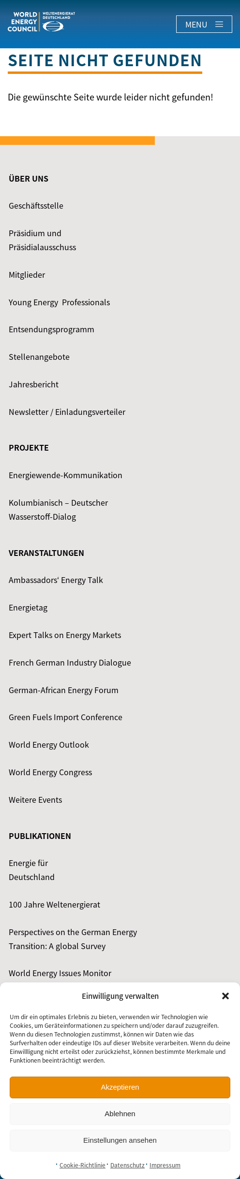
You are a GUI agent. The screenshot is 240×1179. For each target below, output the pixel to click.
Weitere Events (35, 799)
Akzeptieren (120, 1087)
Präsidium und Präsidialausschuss (42, 240)
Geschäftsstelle (36, 205)
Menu (204, 24)
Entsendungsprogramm (51, 329)
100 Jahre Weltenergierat (54, 904)
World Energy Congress (50, 772)
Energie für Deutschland (32, 869)
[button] (225, 996)
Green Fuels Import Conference (65, 717)
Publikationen (40, 835)
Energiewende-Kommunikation (65, 475)
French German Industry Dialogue (70, 662)
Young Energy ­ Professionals (59, 302)
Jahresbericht (34, 384)
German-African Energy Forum (64, 690)
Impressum (165, 1165)
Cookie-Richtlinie (82, 1165)
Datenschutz (127, 1165)
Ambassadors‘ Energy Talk (56, 579)
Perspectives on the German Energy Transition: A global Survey (73, 939)
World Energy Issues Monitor (60, 973)
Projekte (29, 447)
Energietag (28, 607)
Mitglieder (27, 274)
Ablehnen (120, 1113)
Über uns (28, 178)
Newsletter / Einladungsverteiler (67, 411)
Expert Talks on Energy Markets (65, 634)
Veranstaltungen (46, 552)
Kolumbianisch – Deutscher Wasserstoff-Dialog (58, 509)
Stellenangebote (39, 356)
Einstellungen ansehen (120, 1140)
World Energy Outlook (49, 744)
